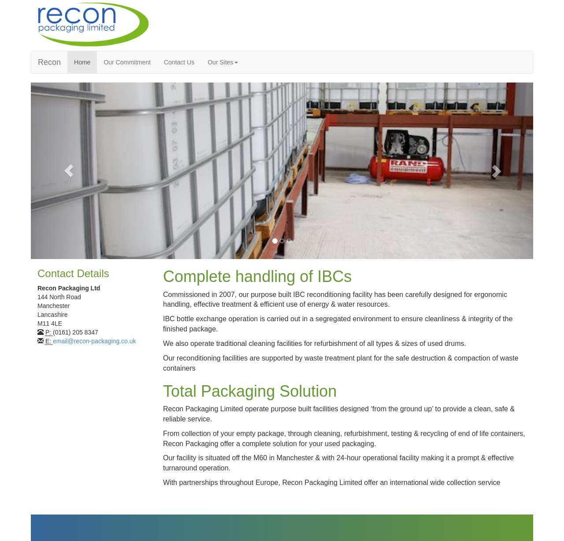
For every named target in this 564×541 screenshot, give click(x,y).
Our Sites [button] (222, 62)
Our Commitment (127, 62)
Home (82, 62)
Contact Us (179, 62)
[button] (68, 171)
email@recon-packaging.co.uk (94, 341)
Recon (49, 62)
